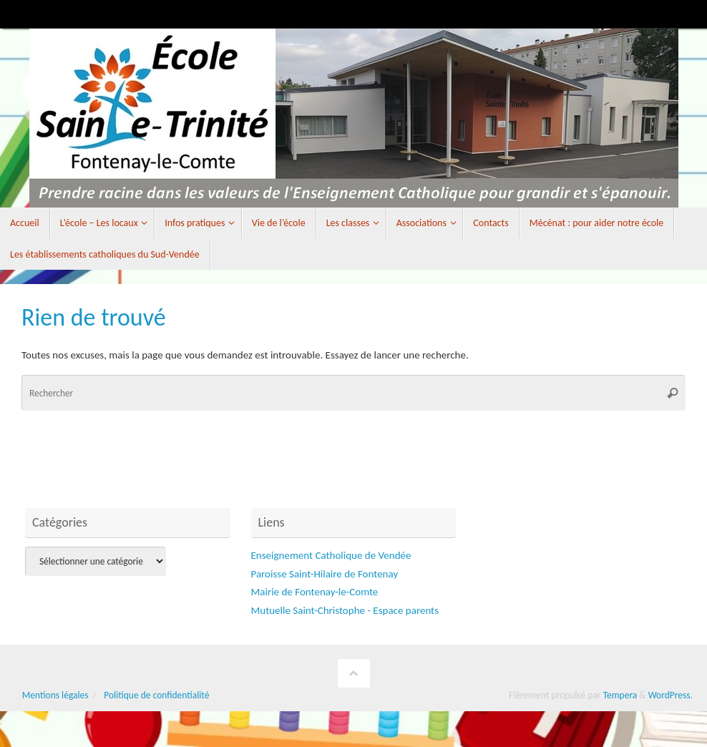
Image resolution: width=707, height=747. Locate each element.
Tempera (620, 695)
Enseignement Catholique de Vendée (331, 555)
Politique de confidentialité (156, 695)
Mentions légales (55, 695)
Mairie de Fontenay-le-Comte (315, 591)
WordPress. (670, 695)
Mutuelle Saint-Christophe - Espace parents (345, 610)
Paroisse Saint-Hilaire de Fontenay (325, 573)
